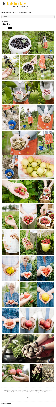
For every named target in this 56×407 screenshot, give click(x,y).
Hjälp (29, 12)
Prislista (27, 392)
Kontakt (47, 392)
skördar (6, 24)
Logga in (22, 6)
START (3, 12)
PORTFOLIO (15, 12)
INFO (20, 12)
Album (14, 6)
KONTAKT (24, 12)
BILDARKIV (8, 12)
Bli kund (26, 6)
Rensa (10, 28)
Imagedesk (8, 403)
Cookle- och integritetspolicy (37, 392)
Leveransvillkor (21, 392)
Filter (4, 28)
